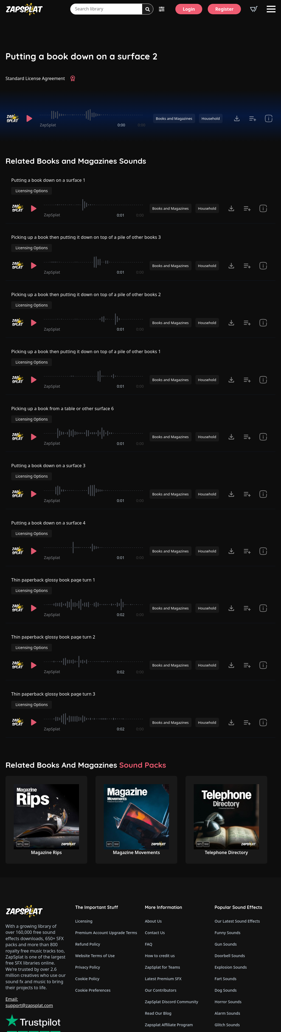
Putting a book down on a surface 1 (48, 184)
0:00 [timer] (121, 124)
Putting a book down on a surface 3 (48, 445)
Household (211, 118)
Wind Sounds (226, 998)
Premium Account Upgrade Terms (105, 883)
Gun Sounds (226, 895)
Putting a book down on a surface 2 (81, 56)
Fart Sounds (226, 929)
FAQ (148, 895)
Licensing (83, 872)
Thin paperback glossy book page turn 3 (53, 653)
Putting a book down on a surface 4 (48, 497)
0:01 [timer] (121, 210)
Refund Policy (87, 895)
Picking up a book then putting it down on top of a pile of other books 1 (86, 340)
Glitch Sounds (227, 975)
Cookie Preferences (93, 941)
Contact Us (155, 883)
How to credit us (160, 906)
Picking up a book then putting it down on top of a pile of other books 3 (86, 236)
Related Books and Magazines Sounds (75, 161)
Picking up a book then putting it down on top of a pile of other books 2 (86, 288)
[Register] (224, 9)
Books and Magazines (174, 118)
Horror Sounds (228, 952)
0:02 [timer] (121, 575)
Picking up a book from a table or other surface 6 (62, 393)
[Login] (188, 9)
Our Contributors (160, 941)
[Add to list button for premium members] (252, 118)
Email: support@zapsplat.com (29, 953)
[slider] (92, 115)
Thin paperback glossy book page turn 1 (53, 549)
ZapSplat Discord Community (171, 952)
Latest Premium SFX (163, 929)
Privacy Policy (87, 918)
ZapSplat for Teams (162, 918)
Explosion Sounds (231, 918)
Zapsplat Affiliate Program (169, 975)
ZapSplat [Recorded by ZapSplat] (48, 124)
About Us (153, 872)
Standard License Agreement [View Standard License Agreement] (35, 78)
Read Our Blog (158, 964)
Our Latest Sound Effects (237, 872)
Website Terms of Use (95, 906)
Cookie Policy (87, 929)
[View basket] (253, 9)
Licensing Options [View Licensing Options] (251, 183)
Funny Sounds (227, 883)
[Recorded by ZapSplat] (12, 118)
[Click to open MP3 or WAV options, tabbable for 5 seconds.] (236, 118)
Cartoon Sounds (229, 987)
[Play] (29, 118)
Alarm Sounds (227, 964)
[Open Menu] (271, 9)
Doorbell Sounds (230, 906)
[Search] (147, 9)
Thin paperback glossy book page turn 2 (53, 601)
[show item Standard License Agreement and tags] (268, 118)
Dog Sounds (226, 941)
